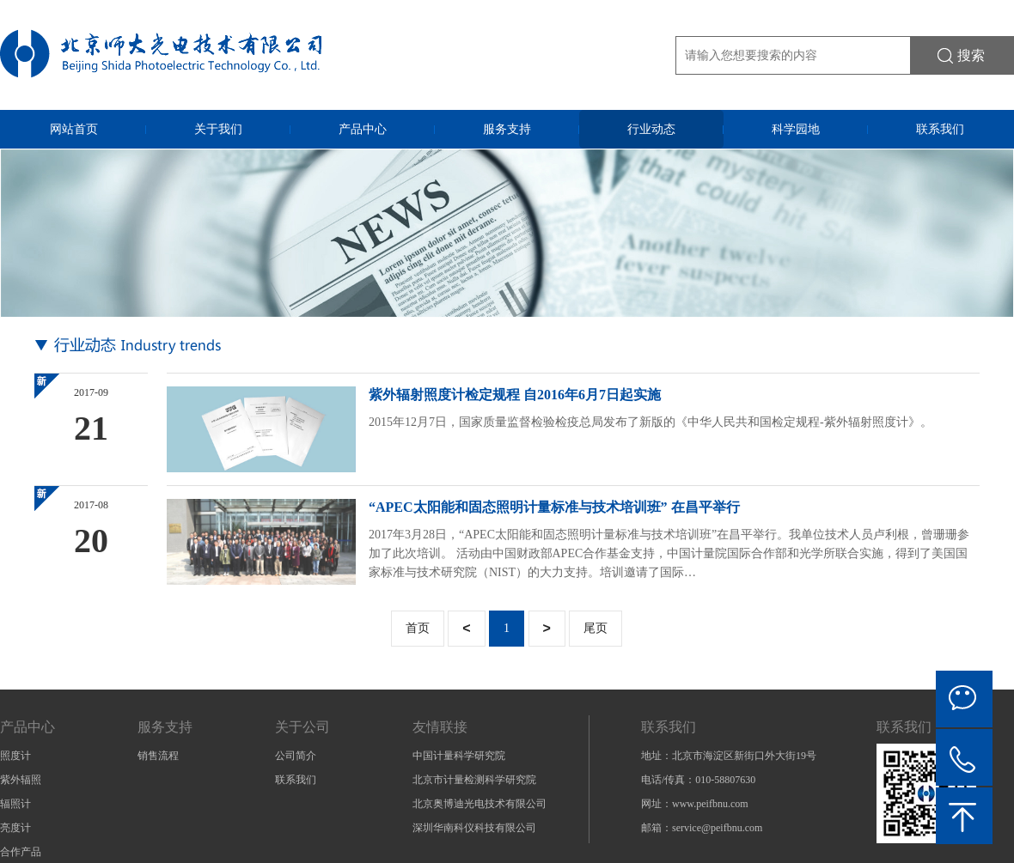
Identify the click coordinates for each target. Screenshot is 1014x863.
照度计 (15, 756)
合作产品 (20, 852)
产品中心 (363, 129)
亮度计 (15, 828)
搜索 (971, 55)
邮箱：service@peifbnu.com (701, 828)
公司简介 (295, 756)
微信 (964, 699)
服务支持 (507, 129)
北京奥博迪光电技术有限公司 (479, 804)
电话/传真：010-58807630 (698, 780)
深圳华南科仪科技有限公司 (474, 828)
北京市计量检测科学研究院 (474, 780)
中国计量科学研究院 (458, 756)
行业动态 (651, 129)
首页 (418, 628)
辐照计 (15, 804)
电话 (964, 757)
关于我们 (218, 129)
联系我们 (940, 129)
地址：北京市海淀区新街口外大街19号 (728, 756)
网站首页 (74, 129)
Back (964, 815)
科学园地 (796, 129)
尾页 (595, 628)
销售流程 (158, 756)
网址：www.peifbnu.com (694, 804)
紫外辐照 (20, 780)
